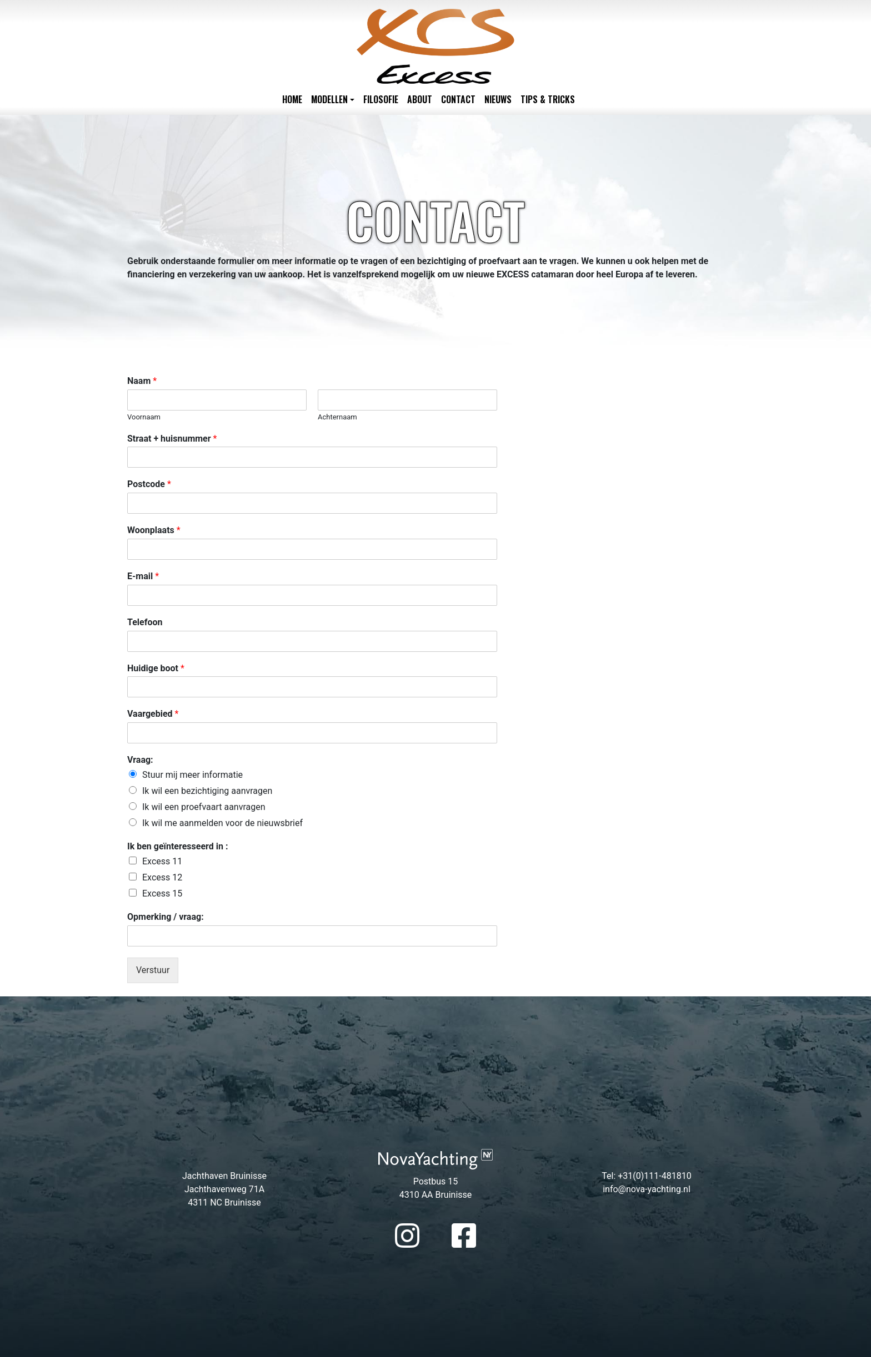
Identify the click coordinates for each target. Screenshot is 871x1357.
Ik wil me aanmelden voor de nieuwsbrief (222, 823)
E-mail (143, 576)
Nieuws (498, 99)
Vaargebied (152, 713)
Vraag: (140, 760)
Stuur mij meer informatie (192, 774)
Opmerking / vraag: (165, 917)
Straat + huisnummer (172, 438)
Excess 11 (162, 861)
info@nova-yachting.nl (646, 1189)
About (419, 99)
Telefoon (144, 622)
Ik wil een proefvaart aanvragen (204, 807)
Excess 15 (162, 893)
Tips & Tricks (547, 99)
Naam (142, 381)
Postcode (149, 484)
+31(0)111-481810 (654, 1176)
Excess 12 (162, 877)
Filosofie (380, 99)
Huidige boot (155, 668)
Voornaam (144, 417)
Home (292, 99)
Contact (458, 99)
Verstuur (152, 970)
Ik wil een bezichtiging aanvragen (207, 791)
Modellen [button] (329, 99)
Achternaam (337, 417)
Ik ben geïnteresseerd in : (177, 846)
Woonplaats (154, 530)
